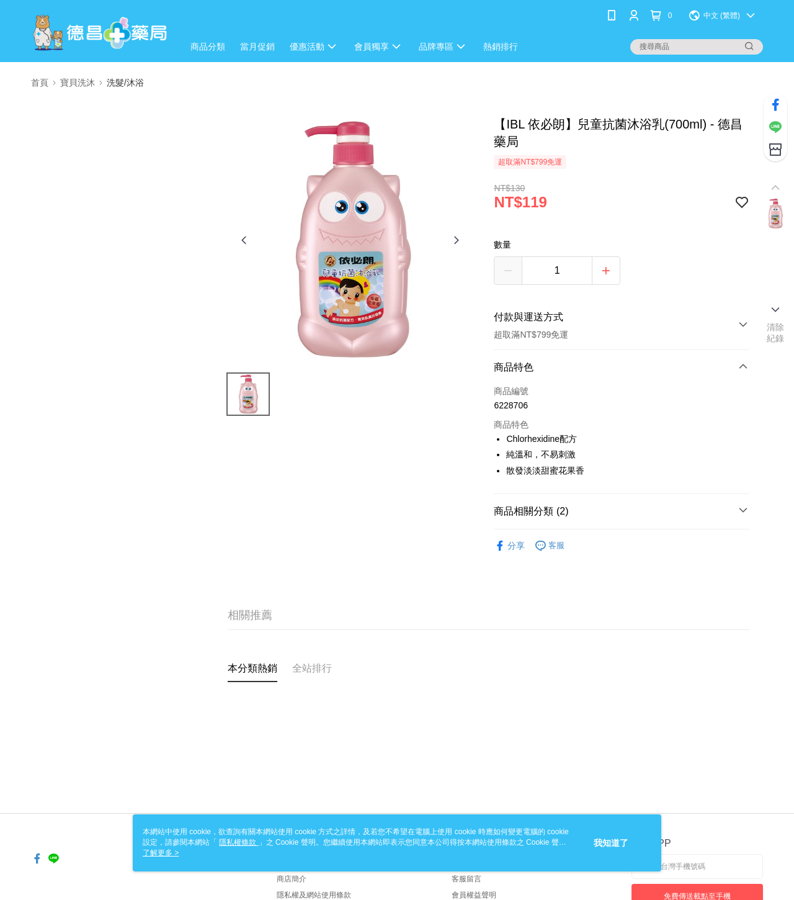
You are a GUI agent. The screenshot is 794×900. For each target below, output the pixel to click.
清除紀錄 (776, 332)
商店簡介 (291, 879)
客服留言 (466, 879)
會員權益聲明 (474, 895)
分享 (509, 545)
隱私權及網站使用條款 (314, 895)
